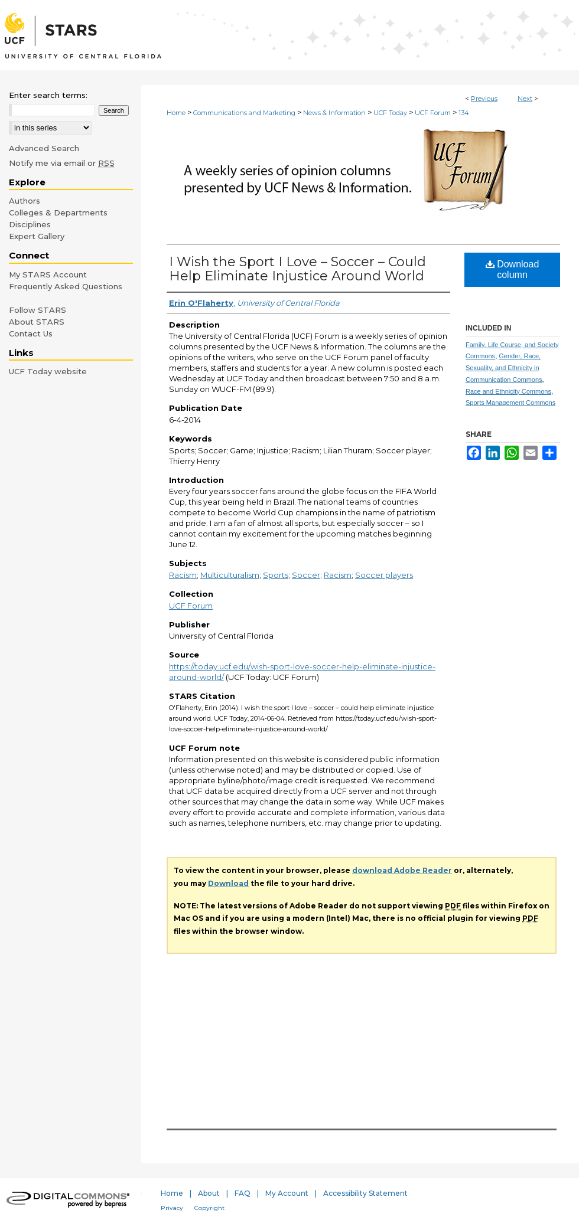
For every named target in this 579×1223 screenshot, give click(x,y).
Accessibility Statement (365, 1193)
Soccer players (384, 575)
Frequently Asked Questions (65, 286)
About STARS (36, 321)
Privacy (172, 1208)
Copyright (209, 1208)
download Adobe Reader (402, 870)
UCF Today (390, 113)
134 (463, 113)
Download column (512, 269)
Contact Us (31, 333)
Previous (484, 98)
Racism (183, 575)
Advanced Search (44, 148)
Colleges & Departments (58, 212)
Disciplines (30, 224)
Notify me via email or (62, 163)
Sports (275, 575)
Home (176, 113)
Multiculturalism (229, 575)
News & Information (334, 113)
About (209, 1193)
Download (228, 883)
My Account (286, 1193)
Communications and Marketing (244, 113)
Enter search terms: (48, 95)
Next (525, 98)
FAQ (243, 1193)
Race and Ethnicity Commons (508, 391)
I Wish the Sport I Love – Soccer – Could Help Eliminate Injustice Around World (297, 269)
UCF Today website (48, 371)
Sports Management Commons (510, 402)
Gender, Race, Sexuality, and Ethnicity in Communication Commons (504, 367)
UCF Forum (433, 113)
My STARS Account (48, 274)
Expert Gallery (36, 236)
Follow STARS (37, 310)
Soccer (306, 575)
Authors (24, 200)
